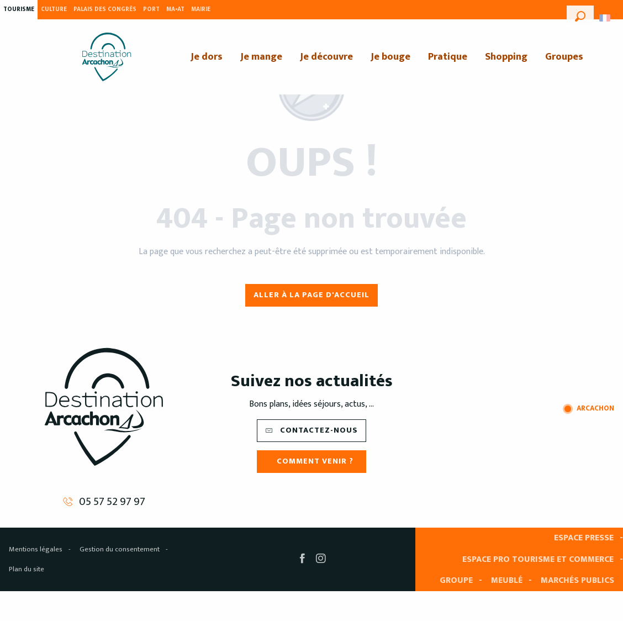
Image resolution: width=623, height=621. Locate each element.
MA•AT (175, 9)
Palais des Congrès (104, 9)
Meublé (506, 580)
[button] (580, 15)
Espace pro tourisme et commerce (538, 559)
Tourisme (18, 9)
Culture (54, 9)
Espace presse (584, 537)
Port (151, 9)
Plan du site (26, 569)
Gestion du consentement (120, 549)
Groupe (456, 580)
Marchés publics (577, 580)
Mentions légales (35, 549)
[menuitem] (106, 57)
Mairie (200, 9)
